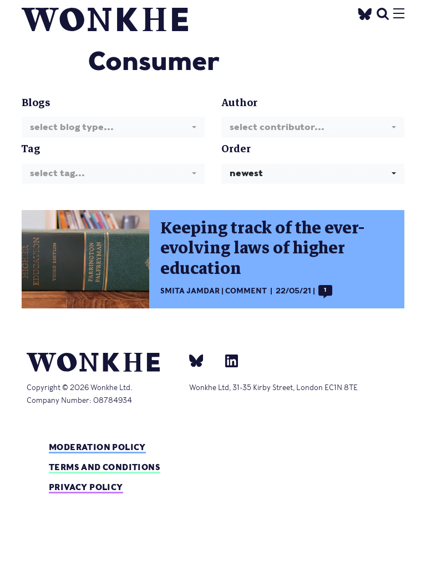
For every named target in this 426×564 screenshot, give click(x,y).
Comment (246, 291)
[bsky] (203, 360)
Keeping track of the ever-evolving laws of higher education (262, 248)
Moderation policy (97, 447)
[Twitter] (365, 12)
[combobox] (113, 127)
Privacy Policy (86, 487)
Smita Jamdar (190, 291)
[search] (383, 12)
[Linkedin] (227, 360)
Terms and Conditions (104, 467)
